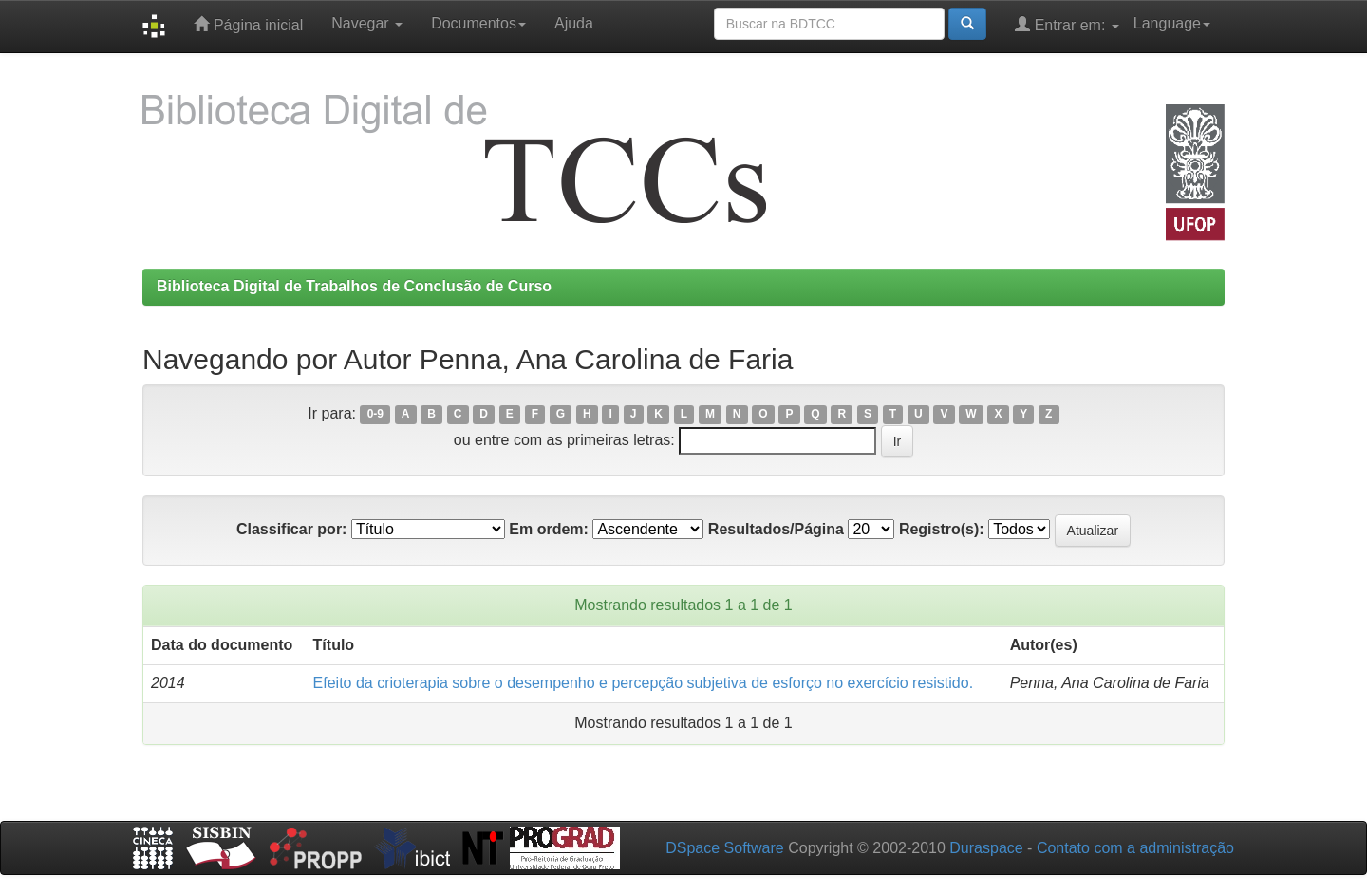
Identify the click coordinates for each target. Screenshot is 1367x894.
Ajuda (573, 23)
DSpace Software (724, 848)
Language (1171, 23)
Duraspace (985, 848)
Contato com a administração (1135, 848)
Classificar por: (291, 529)
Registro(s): (941, 529)
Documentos (478, 23)
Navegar (367, 23)
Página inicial (248, 24)
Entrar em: (1067, 24)
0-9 (375, 414)
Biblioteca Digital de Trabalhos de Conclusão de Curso (354, 286)
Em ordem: (549, 529)
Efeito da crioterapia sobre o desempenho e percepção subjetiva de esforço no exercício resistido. (643, 683)
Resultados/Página (776, 529)
